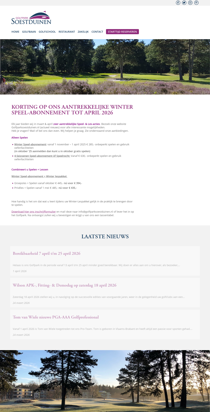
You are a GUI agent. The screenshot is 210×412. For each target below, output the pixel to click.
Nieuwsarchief (98, 397)
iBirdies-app (114, 397)
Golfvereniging (171, 397)
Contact (97, 31)
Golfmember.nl (189, 397)
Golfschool (47, 31)
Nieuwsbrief (82, 397)
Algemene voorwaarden (148, 397)
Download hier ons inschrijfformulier (33, 211)
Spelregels (128, 397)
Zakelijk (83, 31)
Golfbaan (29, 31)
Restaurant (67, 31)
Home (15, 31)
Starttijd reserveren (122, 31)
